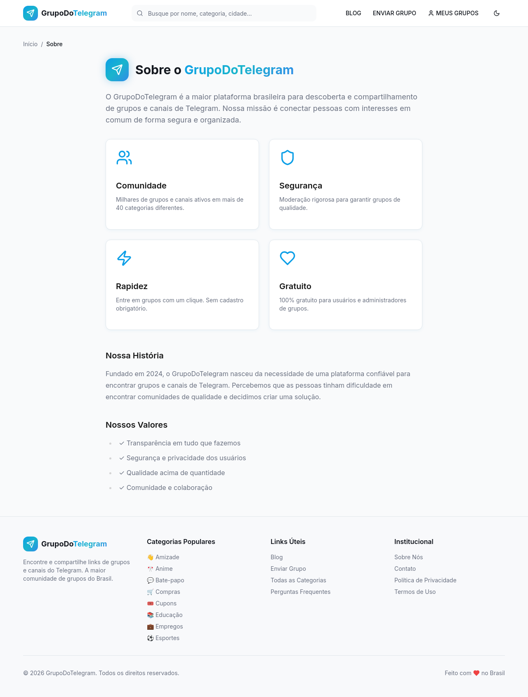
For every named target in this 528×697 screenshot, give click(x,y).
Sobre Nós (408, 556)
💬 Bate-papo (165, 580)
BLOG (353, 12)
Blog (277, 556)
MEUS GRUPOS (453, 12)
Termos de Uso (415, 591)
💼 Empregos (165, 626)
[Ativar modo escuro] (496, 13)
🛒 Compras (163, 591)
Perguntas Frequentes (300, 591)
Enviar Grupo (288, 568)
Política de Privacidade (425, 580)
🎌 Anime (160, 568)
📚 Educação (165, 614)
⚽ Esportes (163, 637)
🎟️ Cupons (162, 603)
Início (30, 43)
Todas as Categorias (298, 580)
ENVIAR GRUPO (394, 12)
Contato (405, 568)
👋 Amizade (163, 556)
